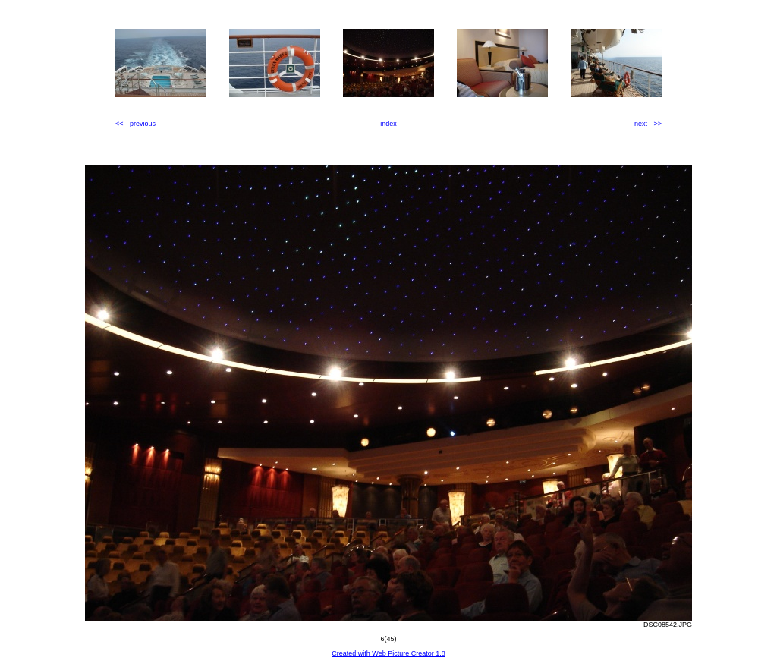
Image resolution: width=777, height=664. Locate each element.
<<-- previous (135, 123)
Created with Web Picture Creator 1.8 (388, 653)
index (388, 123)
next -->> (648, 123)
